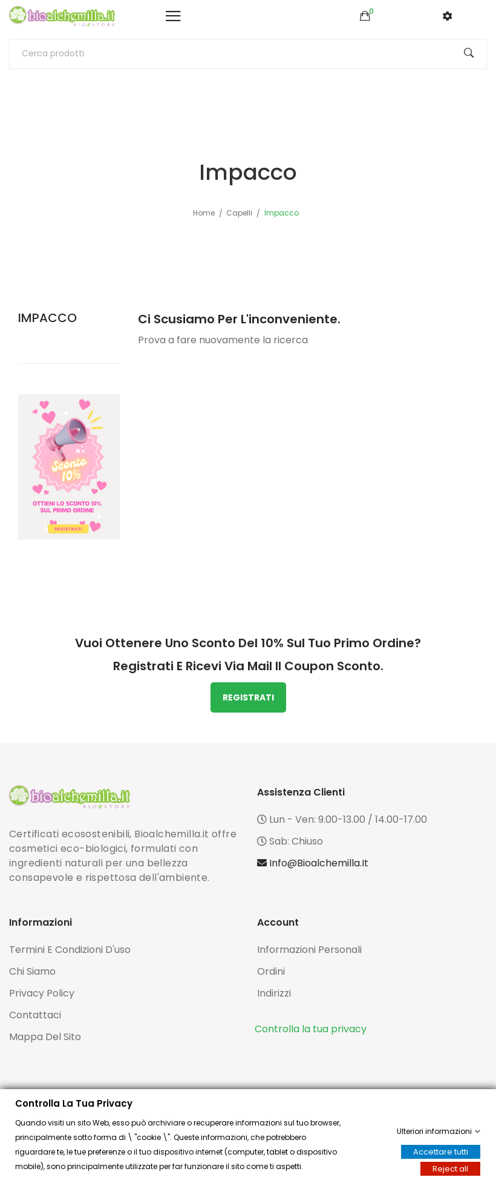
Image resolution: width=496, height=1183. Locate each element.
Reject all (450, 1169)
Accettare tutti (440, 1152)
